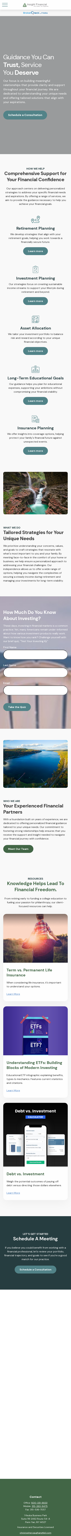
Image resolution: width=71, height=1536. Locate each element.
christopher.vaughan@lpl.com (35, 1532)
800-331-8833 (39, 1502)
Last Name (9, 665)
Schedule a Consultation (25, 115)
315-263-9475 (40, 1506)
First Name (9, 647)
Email (6, 683)
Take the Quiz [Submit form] (17, 707)
